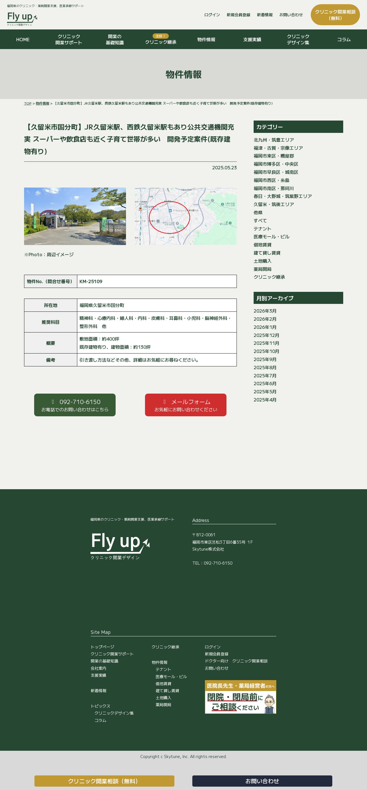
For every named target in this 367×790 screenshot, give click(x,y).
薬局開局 (263, 268)
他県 (258, 212)
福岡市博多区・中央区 (276, 163)
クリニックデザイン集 (298, 39)
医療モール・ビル (271, 236)
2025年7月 (265, 375)
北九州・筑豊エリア (274, 139)
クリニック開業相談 (335, 14)
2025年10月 (266, 351)
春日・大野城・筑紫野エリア (283, 196)
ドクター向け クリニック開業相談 (236, 661)
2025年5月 (265, 391)
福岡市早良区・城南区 (276, 171)
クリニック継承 (160, 39)
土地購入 (263, 260)
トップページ (102, 647)
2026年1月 (265, 327)
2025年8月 (265, 367)
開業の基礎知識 (115, 39)
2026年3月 (265, 310)
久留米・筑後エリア (274, 204)
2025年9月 (265, 359)
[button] (75, 405)
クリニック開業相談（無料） (104, 781)
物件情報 (206, 39)
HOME (23, 39)
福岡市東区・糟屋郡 (274, 155)
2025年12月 (266, 335)
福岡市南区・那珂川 (274, 188)
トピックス (100, 706)
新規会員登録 (238, 14)
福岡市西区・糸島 (271, 180)
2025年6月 (265, 383)
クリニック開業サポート (68, 39)
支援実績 (252, 39)
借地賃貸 (263, 244)
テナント (263, 228)
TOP (28, 103)
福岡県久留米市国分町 (102, 305)
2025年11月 (266, 342)
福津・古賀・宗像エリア (278, 147)
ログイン (212, 14)
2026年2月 (265, 318)
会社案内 (98, 668)
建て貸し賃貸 (267, 252)
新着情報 (265, 14)
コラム (344, 39)
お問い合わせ (291, 14)
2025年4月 (265, 399)
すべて (260, 220)
